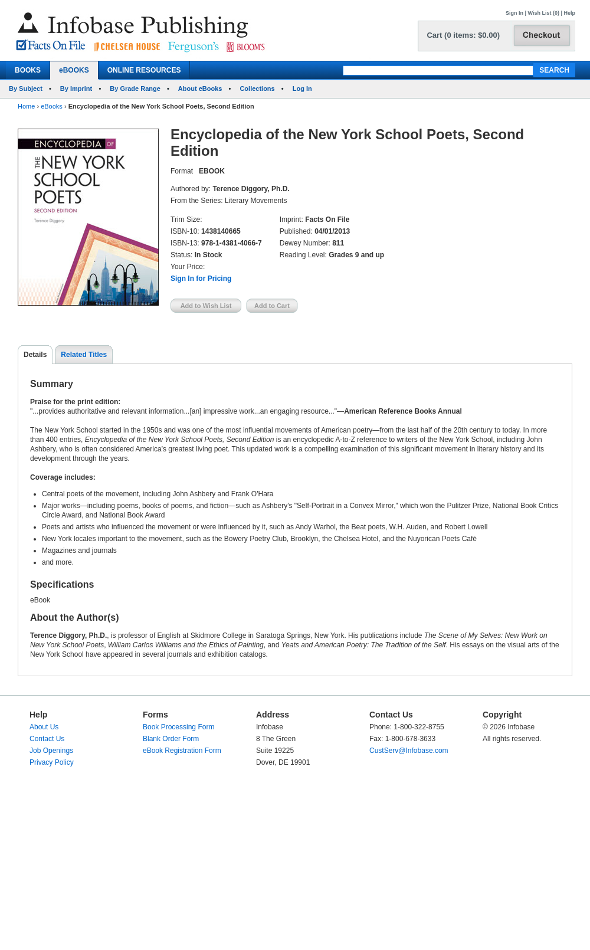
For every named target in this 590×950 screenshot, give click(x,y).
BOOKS (28, 70)
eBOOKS (74, 70)
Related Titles (84, 354)
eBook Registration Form (182, 750)
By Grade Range (135, 88)
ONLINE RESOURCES (144, 70)
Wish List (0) (543, 13)
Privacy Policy (52, 762)
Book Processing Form (178, 727)
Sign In (514, 13)
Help (569, 13)
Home (26, 106)
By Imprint (76, 88)
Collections (257, 88)
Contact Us (47, 739)
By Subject (25, 88)
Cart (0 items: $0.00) (463, 35)
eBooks (52, 106)
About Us (44, 727)
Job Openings (51, 750)
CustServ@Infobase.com (408, 750)
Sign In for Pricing (201, 278)
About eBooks (200, 88)
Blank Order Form (171, 739)
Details (35, 354)
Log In (302, 88)
